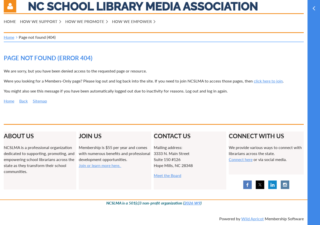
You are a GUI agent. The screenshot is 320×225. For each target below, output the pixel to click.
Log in (10, 6)
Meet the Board (167, 175)
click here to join (268, 80)
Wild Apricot (252, 218)
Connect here (240, 159)
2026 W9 (192, 202)
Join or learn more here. (100, 165)
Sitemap (40, 100)
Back (23, 100)
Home (9, 37)
